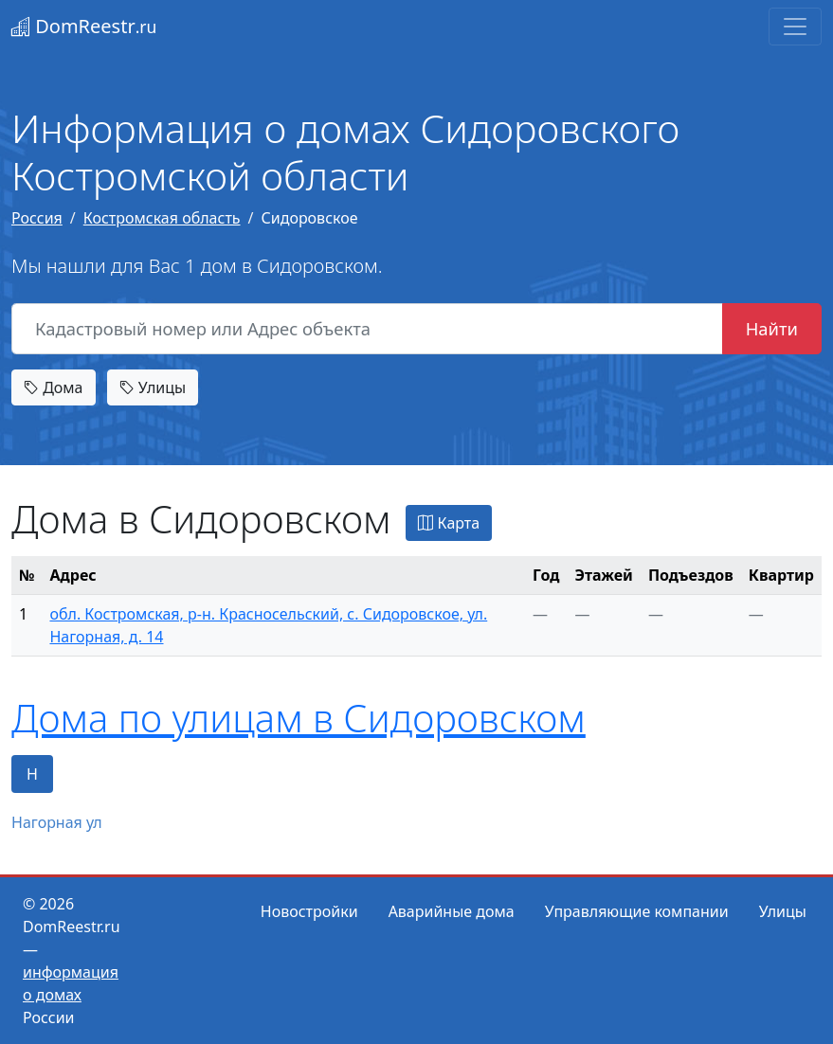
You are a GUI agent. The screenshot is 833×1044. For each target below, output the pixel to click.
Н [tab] (32, 774)
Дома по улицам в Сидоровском (298, 718)
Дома (53, 387)
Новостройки (309, 911)
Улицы (152, 387)
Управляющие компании (637, 911)
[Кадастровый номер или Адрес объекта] (367, 328)
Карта (449, 523)
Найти (772, 328)
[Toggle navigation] (795, 26)
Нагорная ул (56, 822)
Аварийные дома (452, 911)
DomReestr (83, 26)
